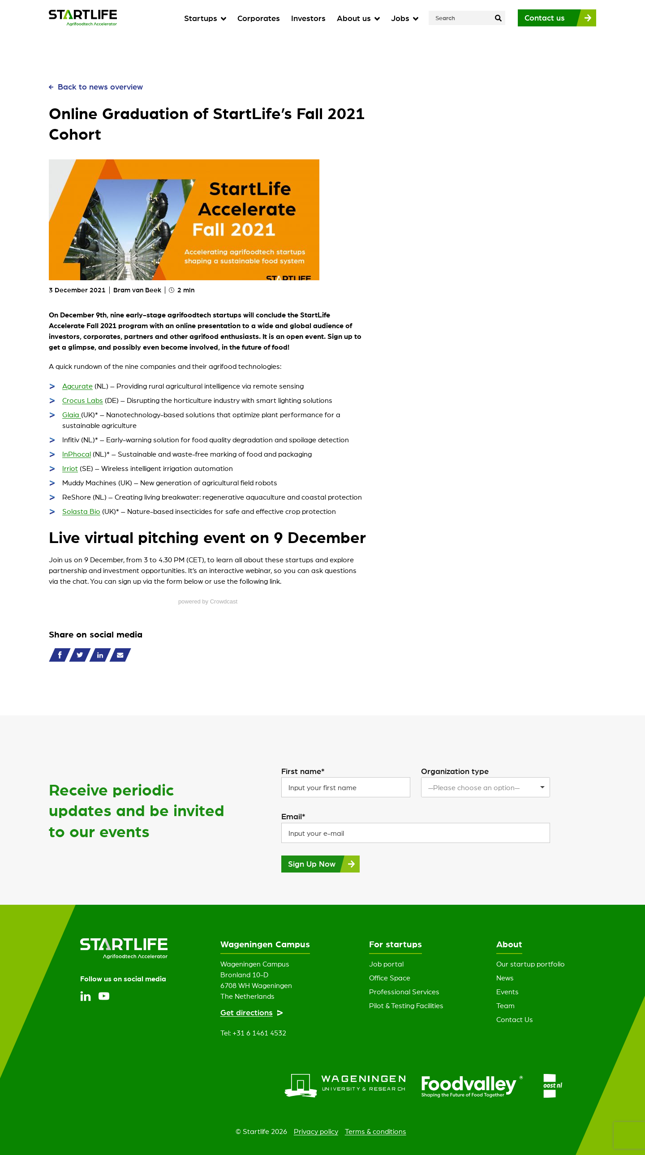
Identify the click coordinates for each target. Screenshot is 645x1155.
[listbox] (485, 787)
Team (505, 1005)
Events (507, 991)
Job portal (386, 963)
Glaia (71, 414)
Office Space (389, 977)
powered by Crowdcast (207, 601)
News (505, 977)
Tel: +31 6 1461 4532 (253, 1032)
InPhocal (76, 453)
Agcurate (77, 385)
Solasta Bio (81, 511)
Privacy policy (316, 1131)
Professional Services (404, 991)
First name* (303, 771)
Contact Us (514, 1019)
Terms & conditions (375, 1131)
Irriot (70, 468)
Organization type (455, 771)
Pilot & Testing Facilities (406, 1005)
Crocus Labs (82, 400)
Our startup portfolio (530, 963)
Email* (293, 816)
